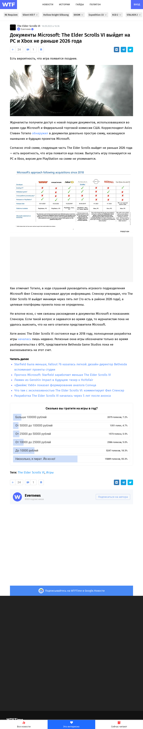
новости (47, 4)
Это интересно (71, 724)
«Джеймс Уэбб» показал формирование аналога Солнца (55, 385)
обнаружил (40, 133)
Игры (50, 472)
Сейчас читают (119, 724)
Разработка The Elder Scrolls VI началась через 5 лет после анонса (62, 396)
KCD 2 (117, 14)
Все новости (23, 724)
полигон (95, 4)
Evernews (33, 495)
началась (24, 339)
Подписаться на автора (113, 497)
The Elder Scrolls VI (28, 26)
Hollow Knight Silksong (56, 14)
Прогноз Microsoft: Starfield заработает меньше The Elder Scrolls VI (62, 375)
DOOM (79, 14)
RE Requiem (11, 14)
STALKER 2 (134, 14)
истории (64, 4)
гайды (80, 4)
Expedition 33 (98, 14)
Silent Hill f (30, 14)
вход (137, 4)
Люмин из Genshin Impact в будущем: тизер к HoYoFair (53, 380)
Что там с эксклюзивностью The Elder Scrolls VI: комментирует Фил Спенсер (69, 390)
